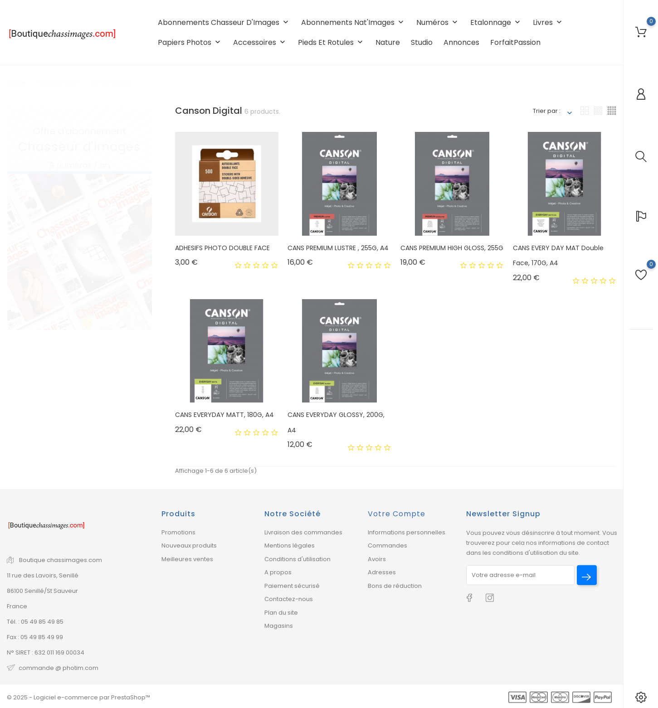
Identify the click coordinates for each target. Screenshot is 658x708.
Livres (548, 22)
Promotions (178, 532)
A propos (278, 572)
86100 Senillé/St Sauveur (42, 591)
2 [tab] (144, 218)
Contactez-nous (288, 599)
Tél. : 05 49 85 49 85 (35, 621)
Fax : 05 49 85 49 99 (35, 637)
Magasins (278, 625)
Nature (387, 42)
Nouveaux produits (189, 545)
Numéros (437, 22)
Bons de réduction (395, 586)
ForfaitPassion (515, 42)
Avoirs (377, 559)
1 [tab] (144, 200)
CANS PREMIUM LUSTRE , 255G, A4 (338, 247)
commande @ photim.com (58, 668)
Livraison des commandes (303, 532)
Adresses (382, 572)
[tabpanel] (79, 210)
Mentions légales (289, 545)
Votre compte (396, 514)
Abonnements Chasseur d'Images (224, 22)
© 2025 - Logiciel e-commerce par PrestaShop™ (78, 697)
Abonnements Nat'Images (353, 22)
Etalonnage (496, 22)
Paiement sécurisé (292, 586)
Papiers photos (190, 42)
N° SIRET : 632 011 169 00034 (45, 652)
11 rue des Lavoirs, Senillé (42, 575)
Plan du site (281, 612)
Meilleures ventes (187, 559)
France (17, 606)
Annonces (461, 42)
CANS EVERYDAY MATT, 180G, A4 (224, 414)
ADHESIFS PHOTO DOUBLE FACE (222, 247)
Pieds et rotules (331, 42)
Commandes (387, 545)
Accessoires (260, 42)
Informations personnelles (406, 532)
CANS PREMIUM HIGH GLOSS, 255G (451, 247)
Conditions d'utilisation (297, 559)
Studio (422, 42)
